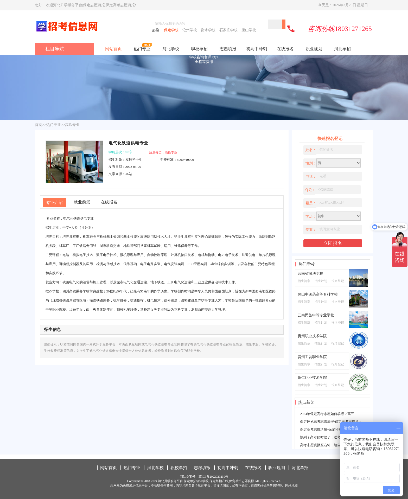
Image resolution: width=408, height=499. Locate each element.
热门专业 (142, 49)
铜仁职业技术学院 (312, 378)
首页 (38, 125)
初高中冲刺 (256, 49)
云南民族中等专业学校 (316, 315)
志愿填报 (228, 49)
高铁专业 (72, 125)
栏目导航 (54, 49)
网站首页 (113, 49)
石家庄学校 (229, 30)
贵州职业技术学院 (312, 336)
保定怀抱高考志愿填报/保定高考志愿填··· (330, 422)
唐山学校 (249, 30)
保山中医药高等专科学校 (318, 294)
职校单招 (199, 49)
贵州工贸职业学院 (312, 357)
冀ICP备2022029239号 (213, 476)
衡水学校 (209, 30)
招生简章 (304, 281)
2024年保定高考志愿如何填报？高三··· (328, 414)
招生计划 (321, 281)
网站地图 (291, 485)
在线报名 (285, 49)
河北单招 (342, 49)
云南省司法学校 (310, 274)
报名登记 (338, 281)
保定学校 (172, 30)
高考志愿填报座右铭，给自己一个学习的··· (332, 445)
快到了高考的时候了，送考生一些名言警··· (332, 437)
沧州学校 (190, 30)
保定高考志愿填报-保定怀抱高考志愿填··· (330, 429)
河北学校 (170, 49)
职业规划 (313, 49)
